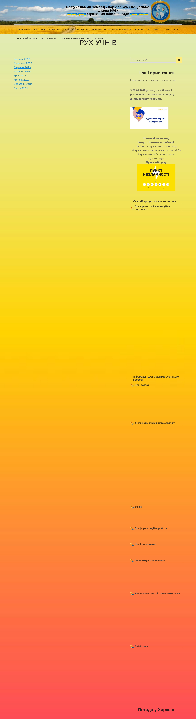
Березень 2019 (23, 83)
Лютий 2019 (21, 88)
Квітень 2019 (21, 79)
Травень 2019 (22, 75)
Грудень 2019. (22, 59)
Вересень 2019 (23, 63)
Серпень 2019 (22, 67)
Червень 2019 (22, 71)
